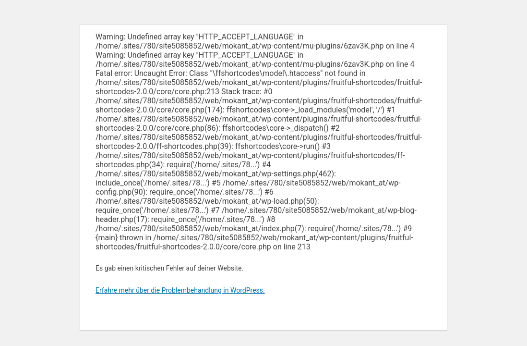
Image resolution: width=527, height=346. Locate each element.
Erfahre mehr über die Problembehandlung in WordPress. (180, 290)
